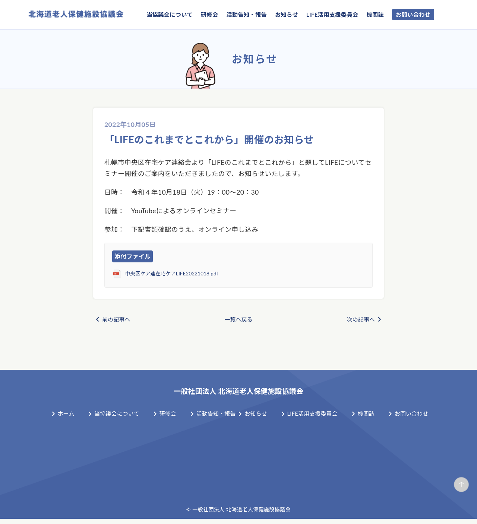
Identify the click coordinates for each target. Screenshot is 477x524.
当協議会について (169, 14)
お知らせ (286, 14)
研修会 (209, 14)
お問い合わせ (413, 14)
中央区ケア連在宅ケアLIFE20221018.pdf (181, 273)
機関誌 (375, 14)
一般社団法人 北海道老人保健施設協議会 (239, 390)
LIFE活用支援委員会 (332, 14)
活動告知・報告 (246, 14)
